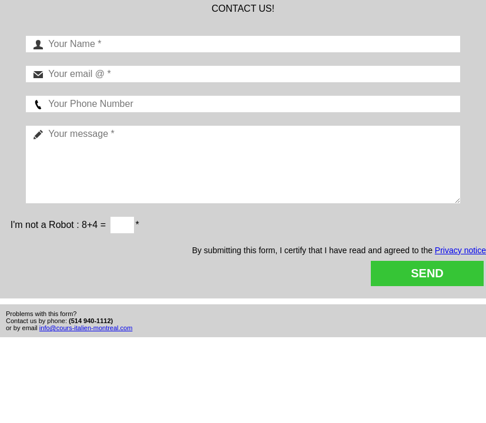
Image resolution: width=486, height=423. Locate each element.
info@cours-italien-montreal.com (86, 327)
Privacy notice (460, 250)
